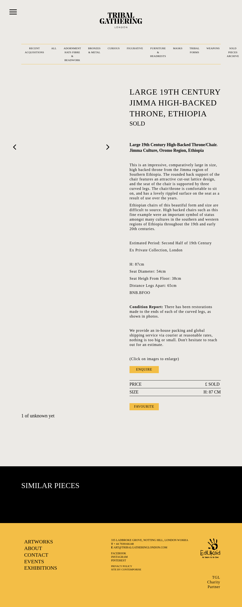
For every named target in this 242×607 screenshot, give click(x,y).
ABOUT (33, 548)
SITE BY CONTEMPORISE (126, 569)
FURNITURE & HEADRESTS (158, 52)
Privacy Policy (121, 566)
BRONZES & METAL (94, 50)
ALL (54, 48)
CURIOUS (114, 48)
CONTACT (36, 555)
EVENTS (34, 561)
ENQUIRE (144, 369)
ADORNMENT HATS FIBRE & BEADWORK (72, 54)
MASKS (177, 48)
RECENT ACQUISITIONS (34, 50)
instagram (119, 557)
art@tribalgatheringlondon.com (139, 547)
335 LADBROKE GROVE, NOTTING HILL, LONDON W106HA (149, 540)
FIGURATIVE (135, 48)
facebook (118, 553)
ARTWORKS (38, 542)
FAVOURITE (144, 406)
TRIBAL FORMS (194, 50)
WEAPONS (213, 48)
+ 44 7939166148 (122, 544)
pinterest (118, 560)
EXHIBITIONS (40, 568)
